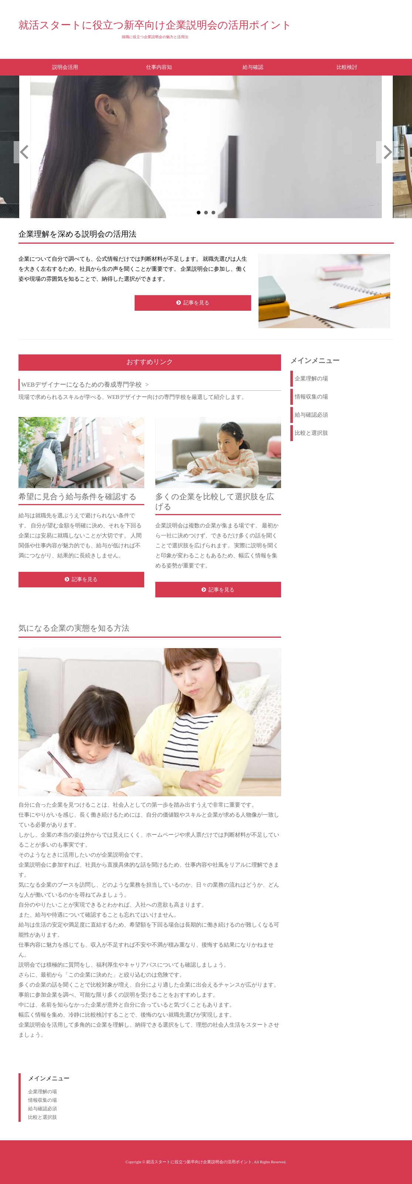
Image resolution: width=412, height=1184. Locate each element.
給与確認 (253, 67)
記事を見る (196, 303)
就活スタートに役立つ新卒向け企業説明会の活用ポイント (155, 25)
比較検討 (347, 67)
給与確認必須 (311, 415)
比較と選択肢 (311, 433)
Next (387, 152)
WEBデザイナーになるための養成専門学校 (81, 384)
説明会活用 (65, 67)
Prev (25, 152)
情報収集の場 (311, 397)
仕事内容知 (159, 67)
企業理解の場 (311, 378)
